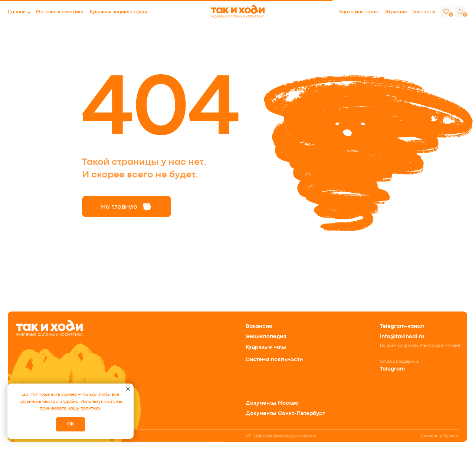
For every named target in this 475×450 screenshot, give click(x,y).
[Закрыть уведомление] (128, 389)
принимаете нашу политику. (70, 408)
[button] (17, 12)
